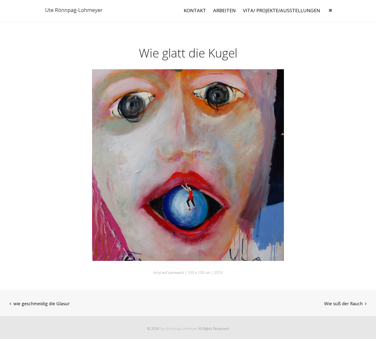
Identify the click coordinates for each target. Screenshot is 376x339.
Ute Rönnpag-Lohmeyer (178, 328)
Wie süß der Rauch (343, 303)
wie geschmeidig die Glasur (41, 303)
